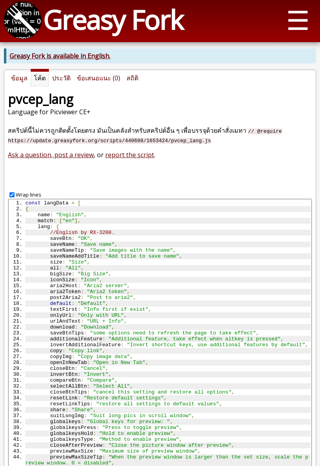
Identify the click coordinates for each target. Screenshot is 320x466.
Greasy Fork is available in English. (59, 56)
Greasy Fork (113, 20)
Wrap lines (28, 194)
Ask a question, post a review (51, 154)
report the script (129, 154)
